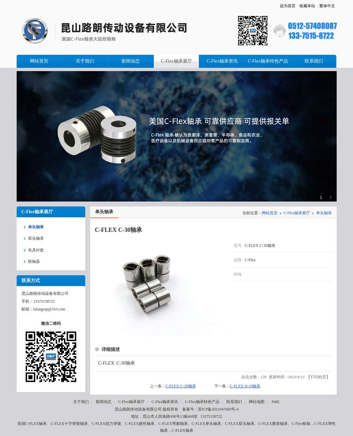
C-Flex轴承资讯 (165, 401)
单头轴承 (324, 213)
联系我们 (234, 401)
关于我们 (81, 401)
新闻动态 (103, 401)
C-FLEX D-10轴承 (245, 386)
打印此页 (318, 377)
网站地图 (257, 401)
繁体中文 (327, 6)
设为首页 (288, 6)
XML (275, 401)
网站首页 (270, 213)
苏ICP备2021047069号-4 (218, 409)
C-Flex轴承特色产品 (202, 401)
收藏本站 (307, 6)
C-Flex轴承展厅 (296, 213)
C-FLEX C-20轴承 (181, 386)
